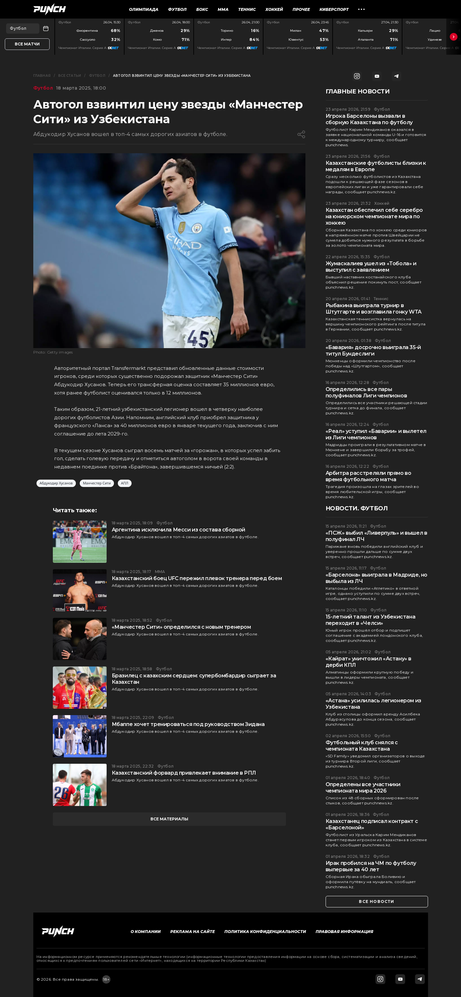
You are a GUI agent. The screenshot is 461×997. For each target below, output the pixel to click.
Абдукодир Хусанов (56, 483)
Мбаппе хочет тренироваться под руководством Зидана (188, 724)
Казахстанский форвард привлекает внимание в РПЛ (184, 773)
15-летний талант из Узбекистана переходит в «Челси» (371, 620)
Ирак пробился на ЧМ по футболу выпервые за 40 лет (371, 866)
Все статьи (69, 76)
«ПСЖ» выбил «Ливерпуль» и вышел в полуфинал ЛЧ (376, 536)
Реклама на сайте (192, 931)
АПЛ (124, 483)
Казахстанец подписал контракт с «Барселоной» (372, 824)
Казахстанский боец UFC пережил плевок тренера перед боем (197, 578)
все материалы (169, 819)
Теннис (247, 9)
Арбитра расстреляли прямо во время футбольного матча (368, 476)
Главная (42, 76)
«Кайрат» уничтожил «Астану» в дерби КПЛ (368, 662)
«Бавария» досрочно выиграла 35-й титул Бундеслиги (373, 350)
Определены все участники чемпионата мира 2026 (363, 787)
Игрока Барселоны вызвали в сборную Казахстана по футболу (369, 119)
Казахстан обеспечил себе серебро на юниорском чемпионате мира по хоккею (374, 216)
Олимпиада (143, 9)
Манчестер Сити (97, 483)
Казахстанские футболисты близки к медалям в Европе (376, 166)
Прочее (301, 9)
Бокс (202, 9)
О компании (146, 931)
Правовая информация (344, 931)
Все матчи (27, 44)
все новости (376, 901)
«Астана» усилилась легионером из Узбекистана (373, 704)
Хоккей (274, 9)
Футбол (177, 9)
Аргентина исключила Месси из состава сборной (178, 530)
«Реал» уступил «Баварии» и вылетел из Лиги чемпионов (376, 434)
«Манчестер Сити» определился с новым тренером (181, 627)
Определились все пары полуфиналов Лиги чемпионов (366, 392)
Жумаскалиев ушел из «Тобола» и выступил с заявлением (371, 266)
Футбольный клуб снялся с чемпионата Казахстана (362, 745)
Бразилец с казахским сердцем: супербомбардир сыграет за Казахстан (194, 679)
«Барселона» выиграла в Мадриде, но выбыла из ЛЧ (376, 578)
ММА (223, 9)
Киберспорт (334, 9)
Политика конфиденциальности (265, 931)
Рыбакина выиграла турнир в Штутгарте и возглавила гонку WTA (374, 308)
